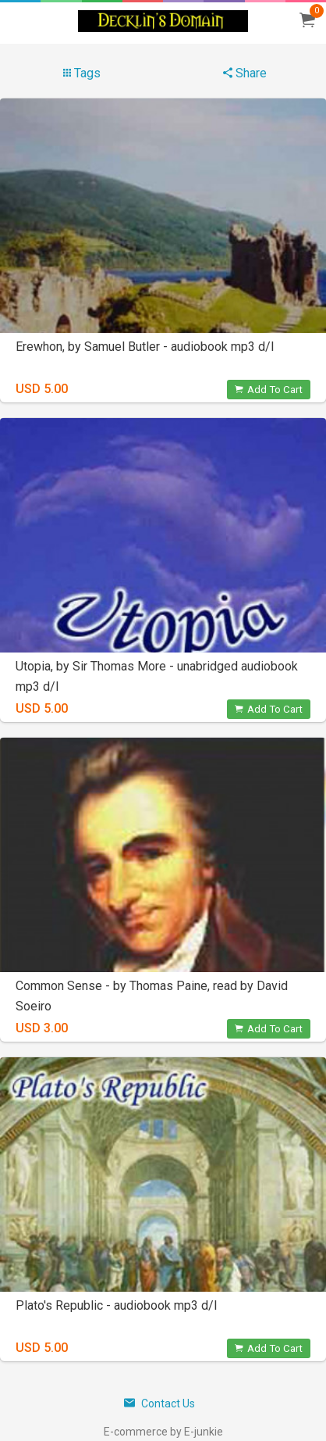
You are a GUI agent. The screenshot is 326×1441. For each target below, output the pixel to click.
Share (245, 73)
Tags (82, 73)
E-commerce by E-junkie (163, 1431)
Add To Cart (269, 389)
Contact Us (159, 1403)
